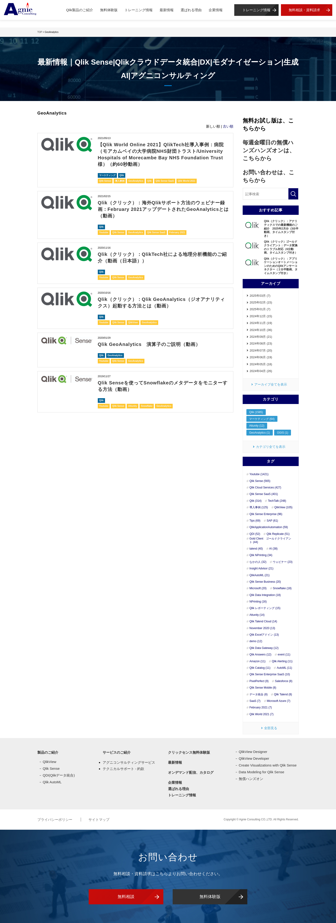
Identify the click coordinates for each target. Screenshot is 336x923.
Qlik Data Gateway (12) (264, 648)
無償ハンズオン (251, 779)
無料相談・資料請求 (304, 10)
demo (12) (255, 641)
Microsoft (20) (257, 588)
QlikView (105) (283, 507)
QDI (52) (254, 534)
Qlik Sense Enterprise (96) (265, 514)
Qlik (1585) (256, 412)
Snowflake (146, 406)
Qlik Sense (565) (259, 481)
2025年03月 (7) (260, 295)
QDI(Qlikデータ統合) (59, 775)
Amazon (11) (257, 661)
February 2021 (177, 232)
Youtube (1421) (259, 474)
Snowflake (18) (282, 588)
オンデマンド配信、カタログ (191, 772)
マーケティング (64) (262, 419)
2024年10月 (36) (261, 330)
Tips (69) (254, 520)
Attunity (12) (256, 425)
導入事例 (119, 181)
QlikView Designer (253, 752)
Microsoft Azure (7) (278, 701)
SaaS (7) (254, 701)
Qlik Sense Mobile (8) (262, 687)
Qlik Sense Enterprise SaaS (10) (269, 674)
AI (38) (273, 548)
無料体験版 (109, 10)
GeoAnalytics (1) (259, 432)
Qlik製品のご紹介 (79, 10)
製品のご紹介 (47, 752)
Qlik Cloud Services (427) (265, 487)
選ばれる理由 (191, 10)
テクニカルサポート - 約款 (123, 769)
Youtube (103, 232)
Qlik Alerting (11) (282, 661)
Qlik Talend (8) (283, 694)
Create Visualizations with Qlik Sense (268, 765)
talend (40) (256, 548)
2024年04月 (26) (261, 371)
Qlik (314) (255, 500)
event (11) (284, 654)
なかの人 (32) (257, 562)
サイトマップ (98, 820)
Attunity (132, 406)
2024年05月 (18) (261, 364)
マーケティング (107, 175)
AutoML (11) (284, 667)
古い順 (228, 126)
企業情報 (216, 10)
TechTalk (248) (277, 500)
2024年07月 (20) (261, 350)
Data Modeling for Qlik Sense (261, 772)
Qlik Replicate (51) (278, 534)
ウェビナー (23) (283, 562)
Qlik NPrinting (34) (260, 555)
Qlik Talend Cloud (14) (263, 621)
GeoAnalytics (135, 181)
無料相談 (126, 896)
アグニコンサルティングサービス (129, 762)
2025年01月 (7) (260, 309)
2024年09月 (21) (261, 336)
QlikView (133, 322)
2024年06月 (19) (261, 357)
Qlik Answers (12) (260, 654)
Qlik (121, 175)
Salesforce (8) (283, 681)
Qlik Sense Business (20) (265, 581)
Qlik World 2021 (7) (261, 714)
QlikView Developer (254, 758)
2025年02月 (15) (261, 302)
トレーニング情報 (139, 10)
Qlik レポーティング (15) (264, 608)
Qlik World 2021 (186, 181)
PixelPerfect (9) (259, 681)
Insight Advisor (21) (261, 568)
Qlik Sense (105, 181)
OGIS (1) (282, 432)
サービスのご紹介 (117, 752)
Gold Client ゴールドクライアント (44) (270, 540)
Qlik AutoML (52, 782)
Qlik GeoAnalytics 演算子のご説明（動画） (149, 344)
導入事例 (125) (258, 507)
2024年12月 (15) (261, 316)
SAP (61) (272, 520)
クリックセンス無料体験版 (189, 752)
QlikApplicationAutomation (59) (268, 527)
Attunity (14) (257, 614)
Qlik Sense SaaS (165, 181)
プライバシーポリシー (55, 820)
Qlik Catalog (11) (259, 667)
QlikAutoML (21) (259, 575)
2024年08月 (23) (261, 343)
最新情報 (167, 10)
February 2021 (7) (260, 707)
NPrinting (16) (258, 601)
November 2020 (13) (262, 628)
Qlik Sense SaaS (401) (263, 494)
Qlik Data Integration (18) (265, 595)
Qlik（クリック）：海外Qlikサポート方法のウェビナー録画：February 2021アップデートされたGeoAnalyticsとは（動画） (163, 209)
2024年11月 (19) (261, 323)
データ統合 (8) (258, 694)
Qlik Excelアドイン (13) (264, 634)
